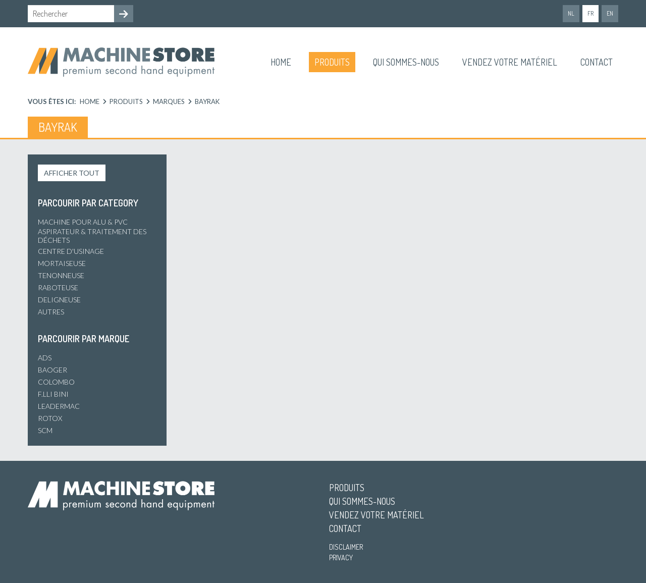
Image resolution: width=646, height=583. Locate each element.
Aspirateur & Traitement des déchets (92, 235)
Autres (51, 311)
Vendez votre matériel (509, 62)
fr (590, 13)
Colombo (56, 382)
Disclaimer (346, 547)
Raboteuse (58, 287)
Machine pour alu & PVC (83, 222)
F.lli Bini (53, 394)
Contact (596, 62)
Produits (332, 62)
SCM (45, 430)
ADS (44, 357)
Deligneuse (59, 299)
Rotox (50, 418)
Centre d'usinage (71, 251)
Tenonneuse (61, 275)
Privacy (341, 557)
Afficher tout (71, 173)
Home (281, 62)
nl (571, 13)
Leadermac (59, 406)
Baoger (52, 369)
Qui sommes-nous (406, 62)
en (610, 13)
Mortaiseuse (62, 263)
